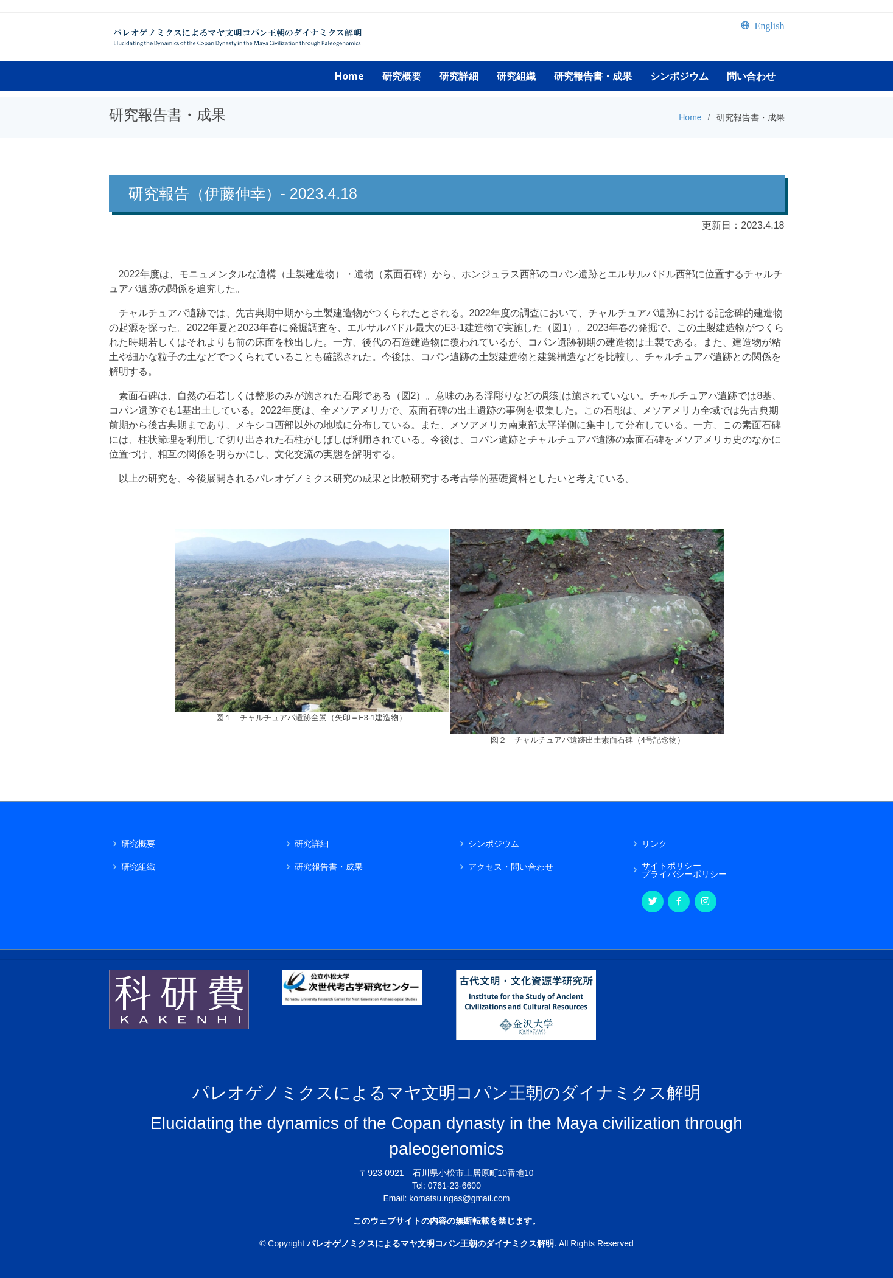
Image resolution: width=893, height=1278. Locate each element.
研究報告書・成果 (329, 867)
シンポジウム (493, 843)
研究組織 (138, 867)
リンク (654, 843)
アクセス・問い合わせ (510, 867)
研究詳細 (312, 843)
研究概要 (138, 843)
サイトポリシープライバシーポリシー (684, 869)
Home (690, 117)
